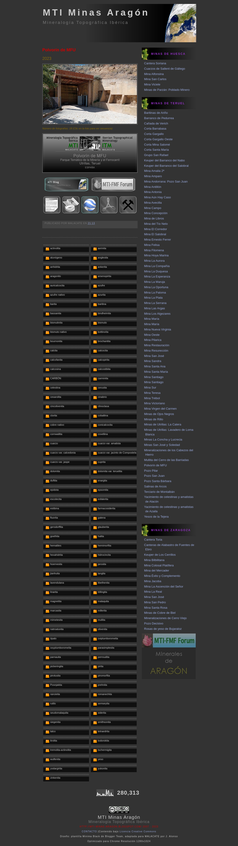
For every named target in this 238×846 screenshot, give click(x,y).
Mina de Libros (154, 218)
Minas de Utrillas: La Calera (162, 424)
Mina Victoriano (154, 403)
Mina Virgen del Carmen (160, 408)
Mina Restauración (156, 345)
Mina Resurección (156, 350)
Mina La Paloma (155, 292)
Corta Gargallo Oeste (158, 139)
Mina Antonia (153, 192)
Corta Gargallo (154, 134)
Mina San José (154, 356)
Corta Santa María (156, 149)
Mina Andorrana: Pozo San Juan (166, 181)
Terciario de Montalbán (159, 491)
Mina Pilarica (152, 340)
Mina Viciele (152, 84)
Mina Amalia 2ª (154, 171)
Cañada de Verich (156, 123)
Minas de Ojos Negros (159, 414)
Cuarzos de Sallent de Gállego (164, 68)
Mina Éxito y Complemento (162, 576)
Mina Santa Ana (154, 366)
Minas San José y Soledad (162, 445)
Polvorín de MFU (59, 50)
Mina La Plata (153, 297)
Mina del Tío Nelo (156, 223)
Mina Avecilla (153, 202)
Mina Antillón (152, 187)
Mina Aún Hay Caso (157, 197)
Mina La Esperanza (157, 276)
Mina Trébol (152, 398)
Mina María (151, 318)
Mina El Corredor (155, 229)
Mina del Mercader (156, 570)
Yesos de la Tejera (156, 516)
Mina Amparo (153, 176)
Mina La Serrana (155, 303)
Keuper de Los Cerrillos (160, 554)
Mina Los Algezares (157, 313)
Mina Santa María (156, 371)
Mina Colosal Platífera (159, 565)
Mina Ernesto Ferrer (157, 239)
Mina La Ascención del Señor (163, 586)
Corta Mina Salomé (157, 144)
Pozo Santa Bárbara (157, 481)
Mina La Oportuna (156, 287)
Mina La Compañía (157, 266)
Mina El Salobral (155, 234)
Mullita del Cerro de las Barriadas (166, 460)
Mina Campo (152, 208)
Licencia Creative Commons (138, 831)
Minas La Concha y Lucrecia (163, 439)
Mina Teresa (152, 393)
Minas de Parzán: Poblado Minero (167, 89)
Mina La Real (153, 591)
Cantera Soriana (155, 63)
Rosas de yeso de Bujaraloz (163, 628)
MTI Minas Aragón (96, 12)
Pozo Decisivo (153, 623)
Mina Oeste (151, 334)
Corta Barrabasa (155, 128)
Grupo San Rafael (156, 155)
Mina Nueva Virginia (157, 329)
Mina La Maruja (154, 282)
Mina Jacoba (152, 581)
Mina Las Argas (154, 308)
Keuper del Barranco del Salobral (166, 165)
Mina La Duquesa (156, 271)
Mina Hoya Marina (156, 255)
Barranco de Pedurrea (159, 118)
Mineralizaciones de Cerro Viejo (165, 618)
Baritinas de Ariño (156, 112)
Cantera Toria (153, 539)
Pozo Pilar (151, 470)
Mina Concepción (155, 213)
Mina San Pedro (155, 602)
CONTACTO (89, 831)
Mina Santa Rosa (155, 607)
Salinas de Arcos (155, 486)
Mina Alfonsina (154, 74)
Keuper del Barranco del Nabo (164, 160)
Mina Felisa (151, 245)
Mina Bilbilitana (154, 560)
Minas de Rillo (153, 419)
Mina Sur (150, 387)
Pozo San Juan (154, 475)
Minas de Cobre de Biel (159, 612)
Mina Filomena (154, 250)
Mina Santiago (153, 377)
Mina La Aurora (154, 260)
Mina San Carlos (155, 79)
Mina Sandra (152, 361)
